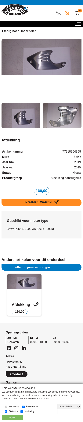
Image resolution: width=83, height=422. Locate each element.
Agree (12, 417)
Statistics (13, 411)
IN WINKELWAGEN (38, 202)
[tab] (21, 115)
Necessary (14, 406)
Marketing (29, 411)
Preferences (32, 406)
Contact (16, 374)
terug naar (19, 31)
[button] (79, 25)
